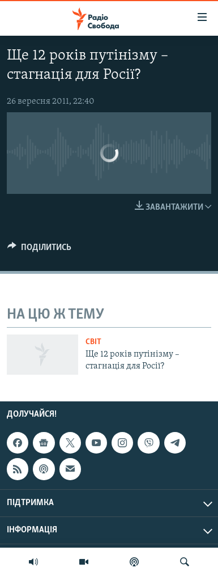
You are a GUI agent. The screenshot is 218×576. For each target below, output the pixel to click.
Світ (93, 342)
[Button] (39, 250)
